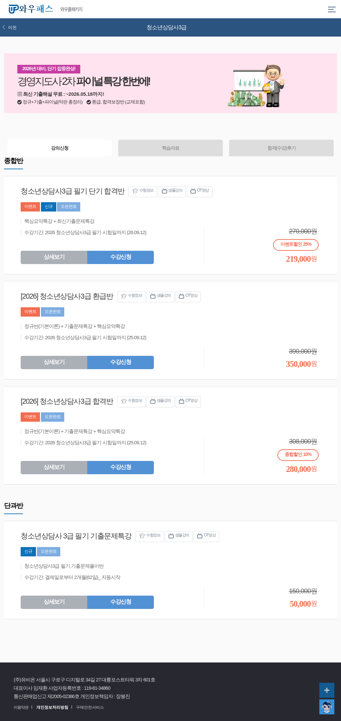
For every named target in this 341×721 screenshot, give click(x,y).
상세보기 (54, 257)
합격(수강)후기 (281, 148)
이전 (9, 27)
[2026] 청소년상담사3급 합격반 (67, 401)
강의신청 (59, 148)
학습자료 (170, 148)
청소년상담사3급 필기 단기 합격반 (73, 191)
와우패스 (32, 9)
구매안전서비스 (90, 707)
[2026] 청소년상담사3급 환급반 (67, 296)
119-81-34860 (97, 688)
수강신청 (120, 257)
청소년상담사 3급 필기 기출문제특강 (76, 536)
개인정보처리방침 (52, 707)
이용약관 (21, 707)
